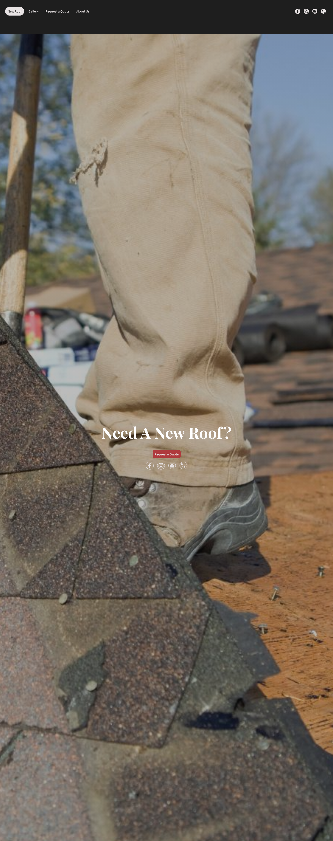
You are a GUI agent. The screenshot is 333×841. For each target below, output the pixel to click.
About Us (82, 11)
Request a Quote (57, 11)
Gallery (33, 11)
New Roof (15, 11)
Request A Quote (167, 454)
